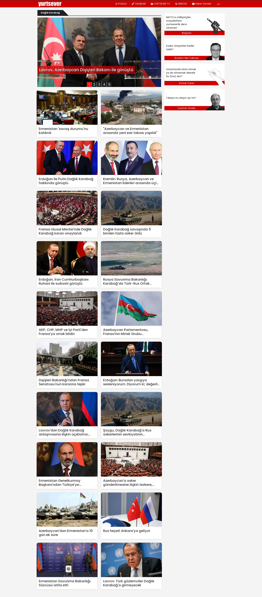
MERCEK (181, 3)
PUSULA (120, 3)
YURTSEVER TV (160, 3)
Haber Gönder (201, 3)
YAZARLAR (139, 3)
